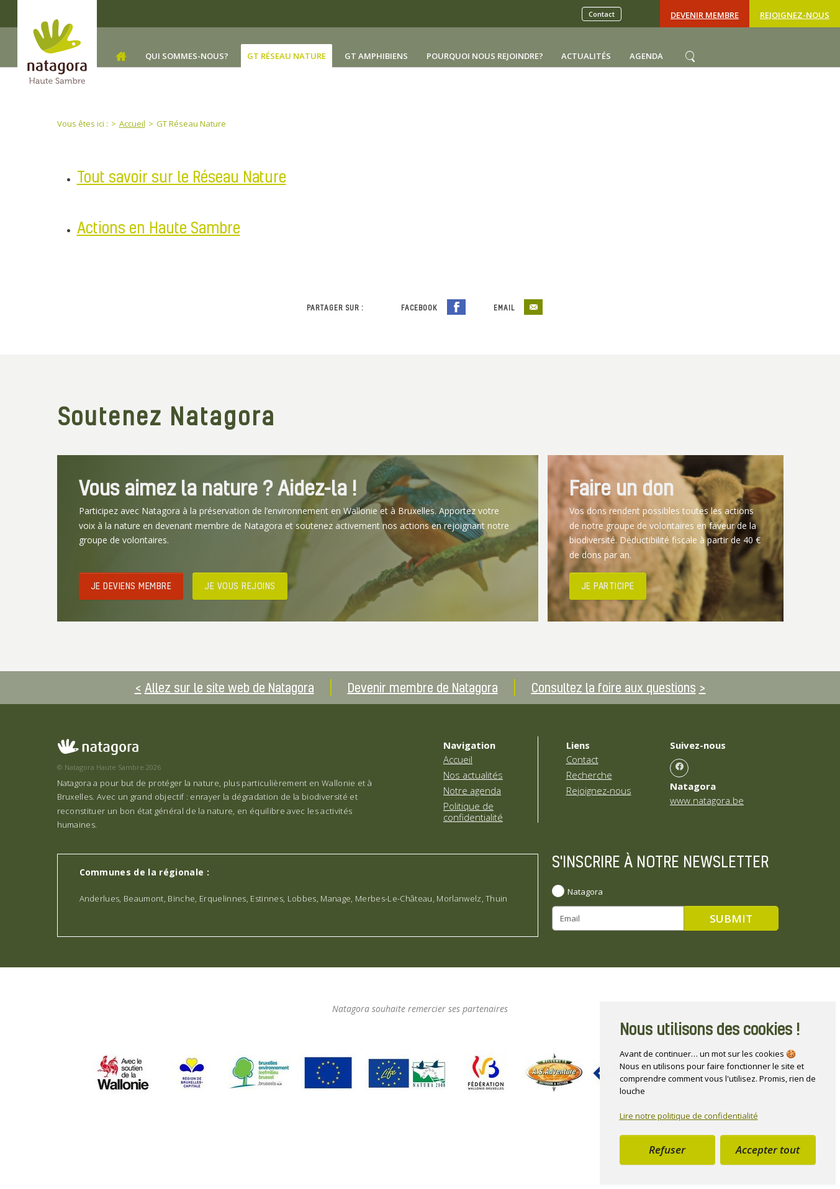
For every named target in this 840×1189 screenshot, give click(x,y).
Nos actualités (473, 775)
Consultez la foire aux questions (613, 687)
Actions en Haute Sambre (158, 227)
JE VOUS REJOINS (240, 585)
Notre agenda (472, 790)
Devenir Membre (705, 14)
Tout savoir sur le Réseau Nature (181, 176)
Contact (602, 14)
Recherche (589, 775)
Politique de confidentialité (473, 811)
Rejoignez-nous (794, 14)
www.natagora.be (707, 800)
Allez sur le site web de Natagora (229, 687)
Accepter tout (768, 1149)
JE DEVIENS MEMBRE (131, 585)
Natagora (585, 891)
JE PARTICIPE (608, 585)
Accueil (457, 759)
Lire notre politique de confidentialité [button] (689, 1115)
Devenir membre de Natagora (423, 687)
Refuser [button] (667, 1149)
